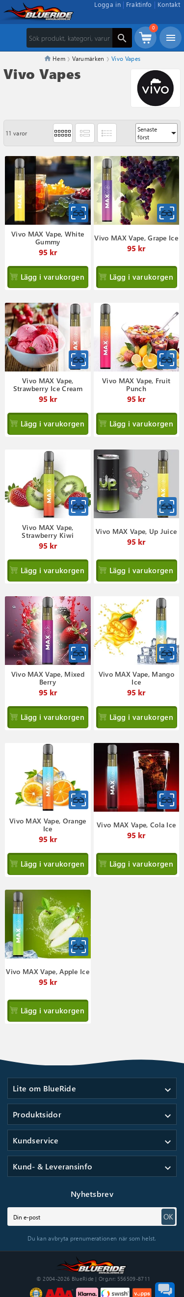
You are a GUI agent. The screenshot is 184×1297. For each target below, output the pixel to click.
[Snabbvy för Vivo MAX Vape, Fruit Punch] (167, 359)
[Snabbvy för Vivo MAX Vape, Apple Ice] (78, 946)
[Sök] (79, 38)
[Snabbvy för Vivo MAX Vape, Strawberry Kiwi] (78, 506)
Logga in (107, 4)
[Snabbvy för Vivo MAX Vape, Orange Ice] (78, 800)
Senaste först (157, 133)
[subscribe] (92, 1216)
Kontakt (169, 4)
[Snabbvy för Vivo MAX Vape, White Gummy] (78, 213)
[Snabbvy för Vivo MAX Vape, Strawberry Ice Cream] (78, 359)
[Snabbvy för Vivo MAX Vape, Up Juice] (167, 506)
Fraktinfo (139, 4)
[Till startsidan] (92, 1264)
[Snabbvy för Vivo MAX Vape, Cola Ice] (167, 800)
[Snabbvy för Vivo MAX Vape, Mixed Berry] (78, 653)
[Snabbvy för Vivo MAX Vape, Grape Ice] (167, 213)
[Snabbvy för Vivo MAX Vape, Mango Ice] (167, 653)
